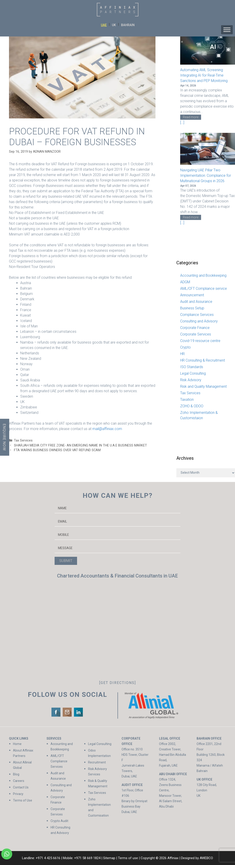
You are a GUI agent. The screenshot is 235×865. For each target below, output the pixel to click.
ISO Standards (191, 367)
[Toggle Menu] (227, 30)
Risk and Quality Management (203, 386)
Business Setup (192, 308)
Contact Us (21, 787)
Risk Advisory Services (97, 771)
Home (17, 744)
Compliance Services (197, 314)
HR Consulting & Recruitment (202, 360)
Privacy (18, 794)
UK (114, 25)
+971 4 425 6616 (48, 858)
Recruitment (97, 762)
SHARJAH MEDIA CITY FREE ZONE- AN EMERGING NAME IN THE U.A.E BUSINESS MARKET (80, 445)
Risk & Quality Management (97, 783)
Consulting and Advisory (199, 321)
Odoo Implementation (99, 753)
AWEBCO (206, 858)
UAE (104, 25)
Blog (16, 774)
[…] (182, 122)
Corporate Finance (195, 328)
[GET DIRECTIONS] (117, 683)
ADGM (185, 282)
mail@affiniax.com (107, 429)
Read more (190, 117)
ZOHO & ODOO (191, 406)
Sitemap (109, 858)
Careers (18, 781)
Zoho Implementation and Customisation (99, 807)
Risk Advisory (190, 380)
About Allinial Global (22, 765)
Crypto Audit (59, 821)
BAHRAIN (128, 25)
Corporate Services (195, 334)
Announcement (192, 295)
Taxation (187, 399)
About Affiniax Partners (23, 753)
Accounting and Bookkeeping (203, 275)
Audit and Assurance (196, 301)
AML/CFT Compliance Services (59, 761)
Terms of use (128, 858)
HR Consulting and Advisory (60, 830)
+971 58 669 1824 (87, 858)
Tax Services (23, 440)
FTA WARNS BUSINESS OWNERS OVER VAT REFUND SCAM (57, 450)
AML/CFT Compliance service (203, 288)
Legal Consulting (193, 373)
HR (182, 354)
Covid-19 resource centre (200, 341)
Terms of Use (22, 800)
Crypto (185, 347)
